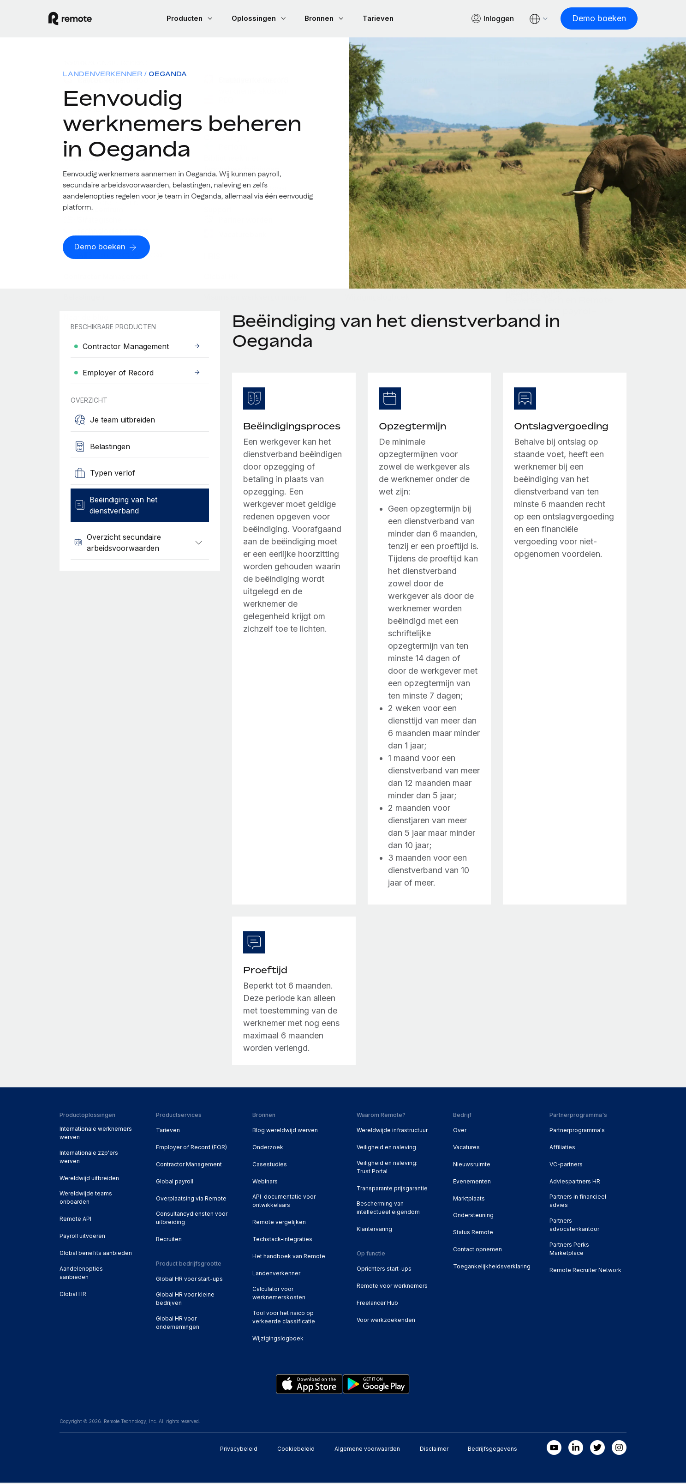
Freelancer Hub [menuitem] (377, 1304)
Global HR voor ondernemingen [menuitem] (177, 1324)
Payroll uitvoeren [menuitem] (82, 1237)
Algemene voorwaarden (367, 1449)
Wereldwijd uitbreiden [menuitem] (89, 1179)
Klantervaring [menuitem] (374, 1230)
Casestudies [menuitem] (269, 1165)
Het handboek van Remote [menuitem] (288, 1257)
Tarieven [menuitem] (168, 1131)
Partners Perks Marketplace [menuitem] (569, 1250)
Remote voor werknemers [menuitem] (392, 1287)
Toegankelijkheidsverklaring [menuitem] (492, 1267)
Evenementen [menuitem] (472, 1182)
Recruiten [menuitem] (169, 1240)
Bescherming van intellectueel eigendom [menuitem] (388, 1209)
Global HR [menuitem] (73, 1295)
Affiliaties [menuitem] (562, 1148)
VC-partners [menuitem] (566, 1165)
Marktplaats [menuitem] (469, 1199)
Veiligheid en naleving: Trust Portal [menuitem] (387, 1168)
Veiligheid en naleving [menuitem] (386, 1148)
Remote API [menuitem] (75, 1220)
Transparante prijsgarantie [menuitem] (392, 1189)
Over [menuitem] (459, 1131)
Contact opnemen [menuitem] (477, 1250)
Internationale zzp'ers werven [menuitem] (89, 1158)
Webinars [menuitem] (265, 1182)
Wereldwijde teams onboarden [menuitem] (86, 1199)
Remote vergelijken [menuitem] (279, 1223)
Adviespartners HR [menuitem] (574, 1182)
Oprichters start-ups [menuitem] (384, 1270)
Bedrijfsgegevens (492, 1449)
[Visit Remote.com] (81, 19)
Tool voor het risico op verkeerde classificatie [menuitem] (283, 1318)
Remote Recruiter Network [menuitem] (585, 1271)
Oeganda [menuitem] (168, 75)
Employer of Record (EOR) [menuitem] (191, 1148)
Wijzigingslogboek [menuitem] (278, 1339)
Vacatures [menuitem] (466, 1148)
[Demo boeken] (587, 19)
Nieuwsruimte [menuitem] (471, 1165)
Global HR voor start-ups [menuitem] (189, 1280)
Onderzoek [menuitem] (267, 1148)
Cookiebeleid (296, 1449)
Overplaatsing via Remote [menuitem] (191, 1199)
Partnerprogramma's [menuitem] (577, 1131)
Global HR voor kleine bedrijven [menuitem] (185, 1300)
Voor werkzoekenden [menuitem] (386, 1321)
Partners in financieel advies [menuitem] (577, 1202)
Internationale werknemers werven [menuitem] (96, 1134)
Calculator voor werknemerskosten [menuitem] (278, 1294)
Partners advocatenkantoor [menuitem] (574, 1226)
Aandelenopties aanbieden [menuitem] (81, 1274)
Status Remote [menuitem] (473, 1233)
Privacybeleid (238, 1449)
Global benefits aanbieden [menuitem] (96, 1254)
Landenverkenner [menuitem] (102, 75)
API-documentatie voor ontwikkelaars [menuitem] (284, 1202)
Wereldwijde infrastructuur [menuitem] (392, 1131)
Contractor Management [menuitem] (189, 1165)
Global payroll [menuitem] (174, 1182)
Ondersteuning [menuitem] (473, 1216)
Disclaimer (434, 1449)
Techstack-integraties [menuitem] (282, 1240)
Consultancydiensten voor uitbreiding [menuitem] (191, 1219)
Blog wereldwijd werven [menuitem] (285, 1131)
